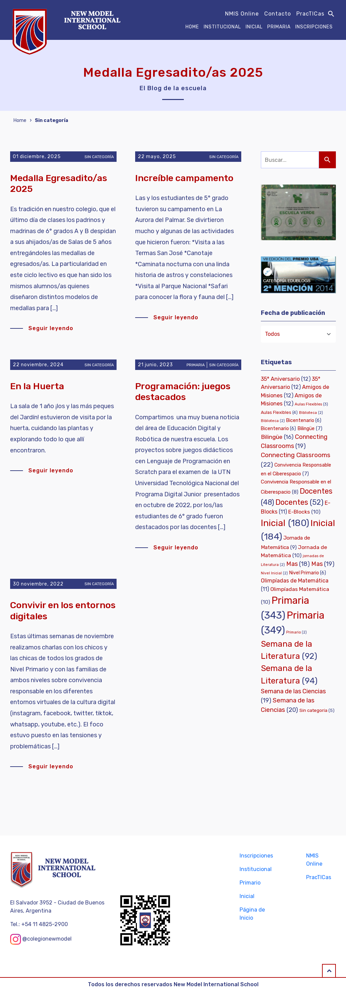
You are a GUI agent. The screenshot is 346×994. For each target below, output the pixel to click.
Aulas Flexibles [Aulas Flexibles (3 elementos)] (311, 404)
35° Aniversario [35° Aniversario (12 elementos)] (286, 379)
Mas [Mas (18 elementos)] (298, 563)
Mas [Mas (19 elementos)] (323, 564)
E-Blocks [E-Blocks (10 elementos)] (304, 511)
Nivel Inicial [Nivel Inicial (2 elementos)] (274, 573)
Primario (250, 882)
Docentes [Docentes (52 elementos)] (299, 502)
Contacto (277, 13)
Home (192, 27)
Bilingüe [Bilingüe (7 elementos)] (309, 428)
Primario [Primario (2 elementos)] (296, 632)
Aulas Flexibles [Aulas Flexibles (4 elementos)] (279, 412)
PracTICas (310, 13)
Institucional (222, 27)
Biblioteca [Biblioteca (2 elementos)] (311, 413)
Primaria (279, 27)
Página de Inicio (252, 913)
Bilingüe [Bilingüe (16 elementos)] (277, 436)
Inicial (254, 27)
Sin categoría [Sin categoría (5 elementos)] (317, 710)
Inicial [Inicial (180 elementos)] (285, 523)
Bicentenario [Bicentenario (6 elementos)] (303, 420)
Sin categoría (51, 120)
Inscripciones (314, 27)
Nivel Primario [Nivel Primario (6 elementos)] (307, 573)
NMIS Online (242, 13)
